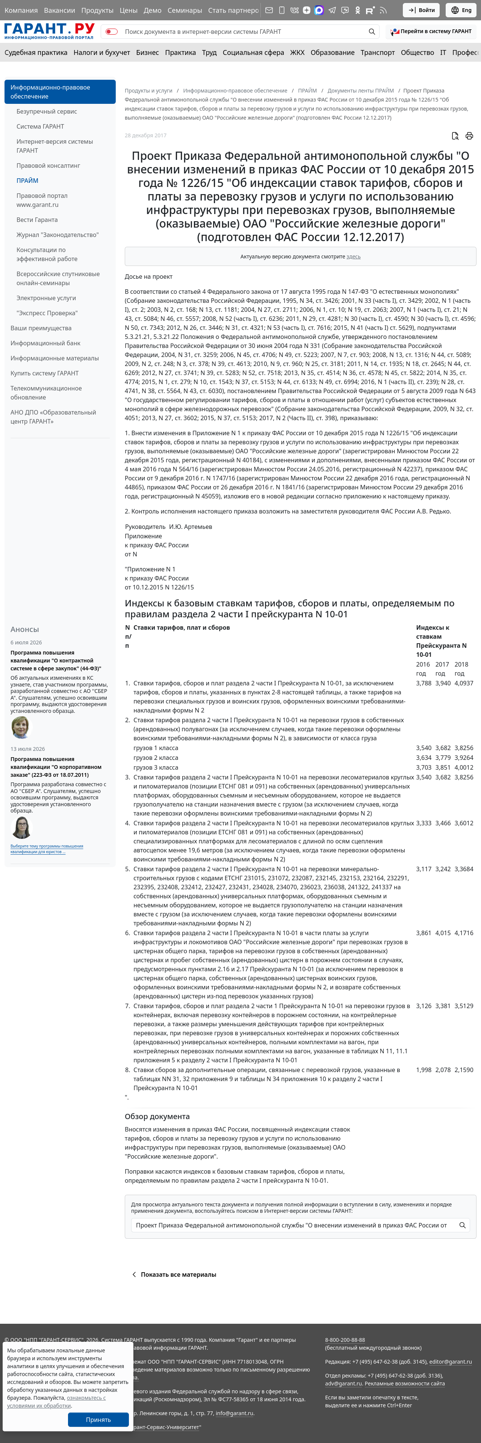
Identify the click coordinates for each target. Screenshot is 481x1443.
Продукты (97, 10)
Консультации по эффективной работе (47, 254)
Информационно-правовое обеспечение (50, 91)
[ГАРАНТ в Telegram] (332, 10)
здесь (353, 256)
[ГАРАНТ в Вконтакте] (294, 10)
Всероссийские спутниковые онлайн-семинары (58, 278)
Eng (461, 10)
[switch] (112, 32)
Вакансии (59, 10)
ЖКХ (297, 52)
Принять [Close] (98, 1420)
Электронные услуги (46, 298)
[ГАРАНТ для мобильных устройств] (281, 10)
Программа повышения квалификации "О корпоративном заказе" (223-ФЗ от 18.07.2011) (56, 766)
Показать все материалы (173, 1274)
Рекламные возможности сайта (405, 1383)
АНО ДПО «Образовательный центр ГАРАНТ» (53, 416)
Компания (21, 10)
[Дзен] (306, 10)
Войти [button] (421, 10)
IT (443, 52)
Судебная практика (36, 52)
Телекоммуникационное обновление (46, 392)
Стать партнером (236, 10)
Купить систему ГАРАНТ (45, 373)
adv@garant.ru (343, 1383)
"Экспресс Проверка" (47, 313)
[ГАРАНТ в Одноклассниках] (357, 10)
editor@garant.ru (451, 1361)
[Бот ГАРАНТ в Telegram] (344, 10)
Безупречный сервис (47, 111)
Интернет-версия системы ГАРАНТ (55, 146)
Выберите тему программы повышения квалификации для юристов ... (47, 848)
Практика (180, 52)
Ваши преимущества (41, 328)
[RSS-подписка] (383, 10)
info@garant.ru (234, 1413)
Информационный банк (45, 343)
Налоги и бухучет (102, 52)
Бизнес (147, 52)
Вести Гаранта (37, 220)
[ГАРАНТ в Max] (319, 10)
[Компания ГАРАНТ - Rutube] (370, 10)
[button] (431, 31)
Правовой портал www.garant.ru (42, 200)
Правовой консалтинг (48, 165)
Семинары (185, 10)
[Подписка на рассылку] (269, 10)
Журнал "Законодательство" (58, 235)
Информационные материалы (55, 358)
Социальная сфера (253, 52)
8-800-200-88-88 (345, 1339)
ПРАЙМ (27, 180)
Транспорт (378, 52)
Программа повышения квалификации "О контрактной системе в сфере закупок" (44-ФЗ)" (56, 660)
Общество (417, 52)
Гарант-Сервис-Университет (163, 1427)
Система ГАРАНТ (40, 126)
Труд (209, 52)
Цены (128, 10)
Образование (333, 52)
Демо (153, 10)
